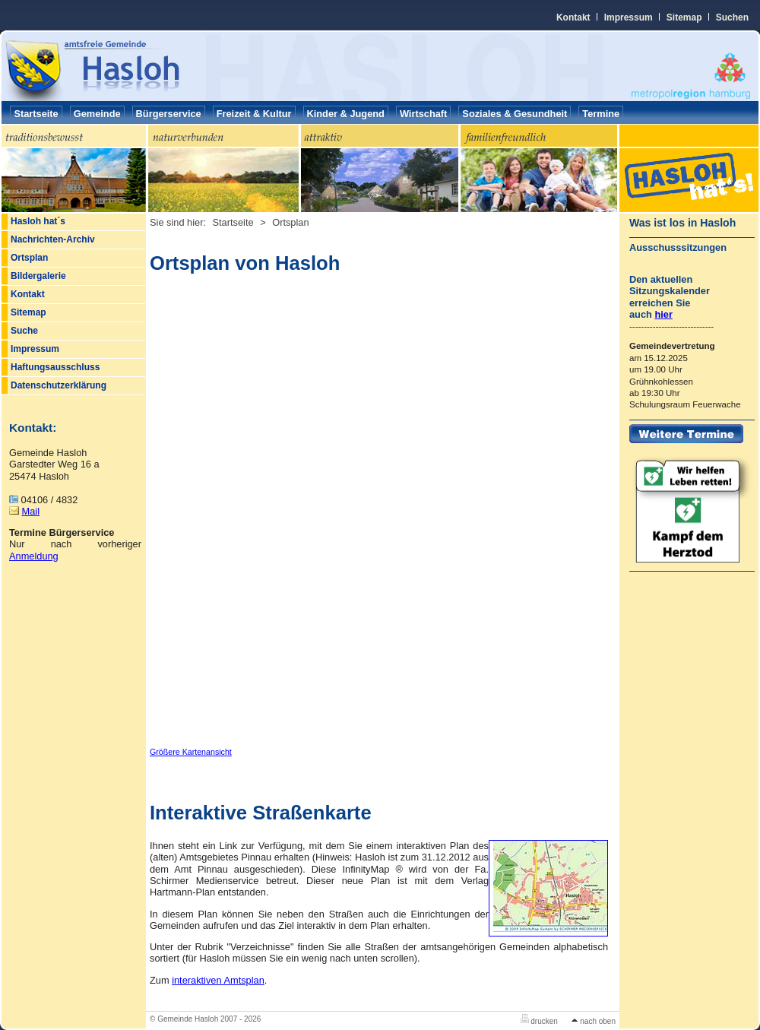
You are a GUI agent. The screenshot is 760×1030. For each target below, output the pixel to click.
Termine (600, 113)
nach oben (593, 1021)
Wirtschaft (423, 113)
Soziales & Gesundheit (514, 113)
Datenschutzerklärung (58, 385)
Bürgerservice (168, 113)
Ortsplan (29, 257)
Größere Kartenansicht (191, 751)
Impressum (628, 17)
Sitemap (684, 17)
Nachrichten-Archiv (53, 239)
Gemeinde (97, 113)
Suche (24, 330)
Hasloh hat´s (38, 221)
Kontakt (573, 17)
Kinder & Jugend (346, 113)
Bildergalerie (38, 276)
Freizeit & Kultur (254, 113)
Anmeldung (34, 556)
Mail (31, 511)
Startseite (36, 113)
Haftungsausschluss (55, 367)
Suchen (732, 17)
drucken (539, 1021)
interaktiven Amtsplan (218, 980)
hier (663, 314)
